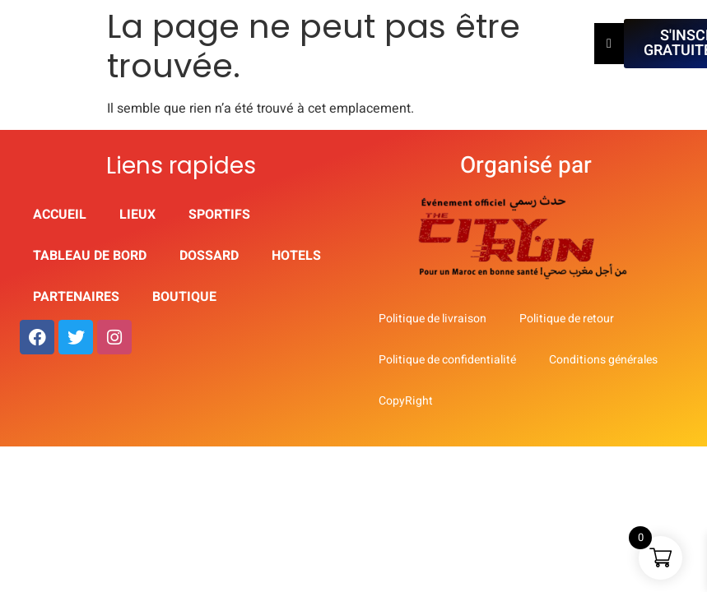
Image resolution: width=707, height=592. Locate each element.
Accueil (59, 214)
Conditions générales (603, 359)
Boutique (184, 297)
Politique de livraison (432, 318)
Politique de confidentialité (447, 359)
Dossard (209, 256)
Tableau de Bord (90, 256)
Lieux (137, 214)
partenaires (76, 297)
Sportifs (219, 214)
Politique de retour (566, 318)
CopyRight (406, 400)
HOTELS (296, 256)
